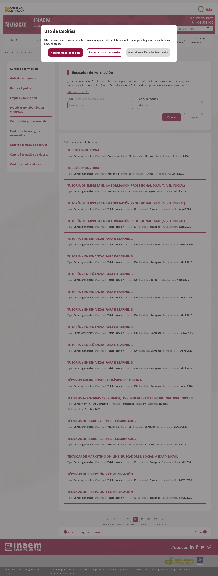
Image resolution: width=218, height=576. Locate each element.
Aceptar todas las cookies (65, 53)
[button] (148, 52)
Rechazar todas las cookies (104, 52)
